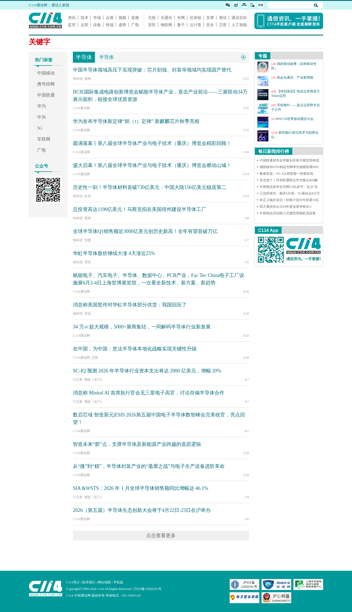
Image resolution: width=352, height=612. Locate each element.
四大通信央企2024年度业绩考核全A (286, 206)
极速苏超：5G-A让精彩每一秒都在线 (286, 173)
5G (40, 128)
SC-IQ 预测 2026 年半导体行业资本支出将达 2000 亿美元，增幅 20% (147, 371)
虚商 (122, 25)
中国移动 (46, 73)
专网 (181, 17)
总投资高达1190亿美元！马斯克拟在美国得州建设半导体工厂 (139, 209)
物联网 (166, 25)
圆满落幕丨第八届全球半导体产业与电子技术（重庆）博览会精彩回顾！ (152, 143)
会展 (110, 17)
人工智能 (239, 25)
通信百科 (239, 17)
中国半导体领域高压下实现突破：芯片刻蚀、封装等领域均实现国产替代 (152, 70)
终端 (110, 25)
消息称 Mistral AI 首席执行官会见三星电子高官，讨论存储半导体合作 (149, 393)
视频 (122, 17)
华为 (41, 106)
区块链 (195, 17)
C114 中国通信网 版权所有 (85, 595)
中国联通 (46, 95)
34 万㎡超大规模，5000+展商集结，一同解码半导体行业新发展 (142, 327)
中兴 (41, 117)
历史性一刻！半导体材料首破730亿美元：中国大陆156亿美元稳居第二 (149, 187)
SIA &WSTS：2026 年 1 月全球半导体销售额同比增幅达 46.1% (140, 488)
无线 (152, 17)
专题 (262, 56)
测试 (223, 17)
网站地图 (104, 582)
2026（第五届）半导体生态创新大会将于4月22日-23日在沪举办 (142, 510)
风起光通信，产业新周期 (295, 77)
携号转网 (46, 84)
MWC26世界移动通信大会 (295, 119)
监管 (72, 25)
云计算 (195, 25)
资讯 (72, 17)
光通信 (166, 17)
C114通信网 (38, 5)
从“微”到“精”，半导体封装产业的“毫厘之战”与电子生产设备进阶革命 (149, 466)
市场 (97, 17)
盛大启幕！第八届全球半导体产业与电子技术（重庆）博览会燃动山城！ (152, 165)
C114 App (268, 230)
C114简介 (73, 582)
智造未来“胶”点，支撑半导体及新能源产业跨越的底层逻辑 (137, 444)
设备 (97, 25)
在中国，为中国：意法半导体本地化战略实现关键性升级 (135, 349)
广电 (135, 25)
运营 (84, 25)
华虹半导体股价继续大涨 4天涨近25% (114, 253)
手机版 (118, 582)
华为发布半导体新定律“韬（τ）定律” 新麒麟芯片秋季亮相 (136, 121)
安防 (152, 25)
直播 (135, 17)
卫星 (223, 25)
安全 (210, 25)
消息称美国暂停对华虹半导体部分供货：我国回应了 (130, 305)
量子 (181, 25)
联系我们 (88, 582)
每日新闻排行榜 (273, 151)
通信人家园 (60, 5)
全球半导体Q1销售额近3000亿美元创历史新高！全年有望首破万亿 (145, 231)
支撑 (210, 17)
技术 (84, 17)
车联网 (43, 139)
